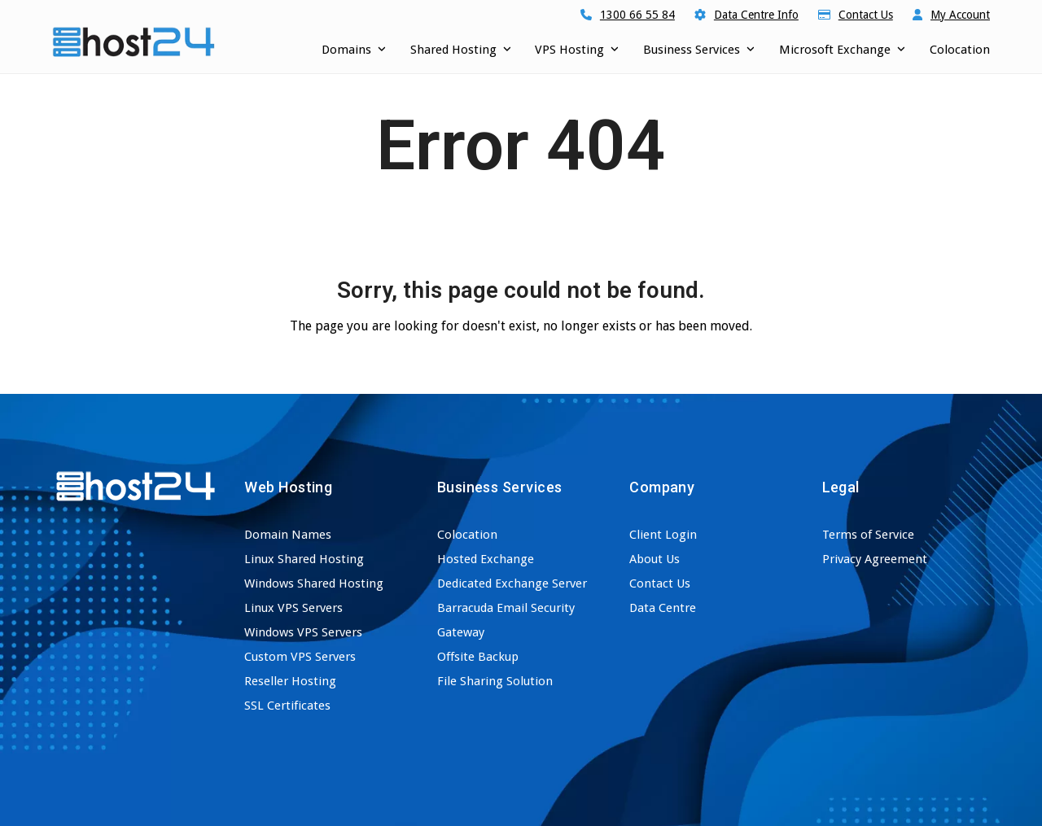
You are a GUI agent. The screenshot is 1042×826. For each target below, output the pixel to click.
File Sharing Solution (495, 681)
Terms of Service (868, 534)
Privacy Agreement (874, 559)
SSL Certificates (287, 705)
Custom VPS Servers (300, 656)
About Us (654, 559)
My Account (960, 14)
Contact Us (865, 14)
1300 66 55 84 (637, 14)
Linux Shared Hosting (304, 559)
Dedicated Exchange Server (512, 583)
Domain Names (287, 534)
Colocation (467, 534)
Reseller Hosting (290, 681)
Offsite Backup (478, 656)
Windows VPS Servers (303, 632)
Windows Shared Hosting (313, 583)
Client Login (663, 534)
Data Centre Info (756, 14)
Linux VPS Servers (293, 608)
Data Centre (662, 608)
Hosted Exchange (485, 559)
